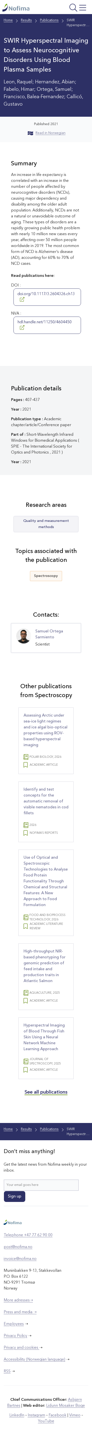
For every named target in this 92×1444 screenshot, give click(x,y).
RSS (7, 1371)
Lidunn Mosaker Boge (65, 1406)
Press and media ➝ (20, 1312)
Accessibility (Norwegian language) (34, 1360)
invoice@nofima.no (20, 1259)
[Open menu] (72, 8)
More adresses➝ (18, 1300)
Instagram (36, 1415)
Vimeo (74, 1415)
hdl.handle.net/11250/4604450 (44, 325)
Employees (14, 1324)
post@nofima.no (18, 1247)
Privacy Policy (15, 1336)
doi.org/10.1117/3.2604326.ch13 (46, 297)
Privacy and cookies (21, 1348)
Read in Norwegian (47, 133)
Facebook (57, 1415)
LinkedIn (16, 1415)
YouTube (46, 1421)
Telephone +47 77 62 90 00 (28, 1235)
